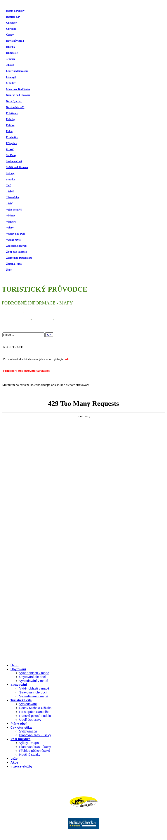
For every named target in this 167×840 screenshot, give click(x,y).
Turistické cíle (21, 700)
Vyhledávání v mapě (33, 681)
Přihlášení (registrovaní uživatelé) (26, 370)
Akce (14, 762)
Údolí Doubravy (30, 719)
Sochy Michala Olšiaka (35, 708)
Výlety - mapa (29, 743)
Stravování (18, 684)
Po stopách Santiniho (34, 712)
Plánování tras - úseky (35, 735)
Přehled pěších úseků (34, 750)
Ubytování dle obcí (32, 677)
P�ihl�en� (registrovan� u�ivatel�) (107, 783)
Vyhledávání (28, 704)
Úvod (14, 665)
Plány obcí (18, 723)
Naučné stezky (29, 754)
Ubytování (18, 669)
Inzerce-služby (21, 766)
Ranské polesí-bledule (35, 715)
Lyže (13, 758)
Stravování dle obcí (33, 692)
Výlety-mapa (28, 731)
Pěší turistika (20, 739)
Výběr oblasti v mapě (34, 673)
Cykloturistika (21, 727)
